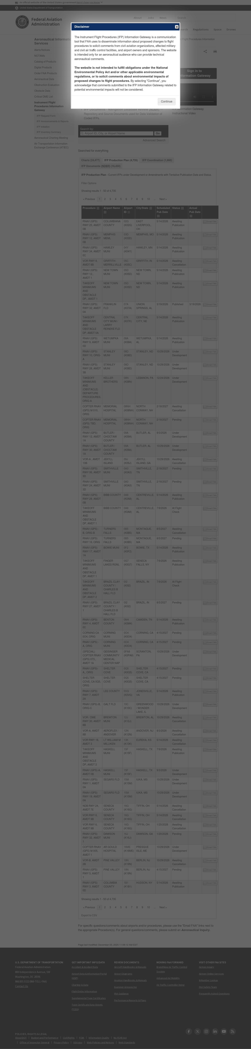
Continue (166, 101)
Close (176, 27)
